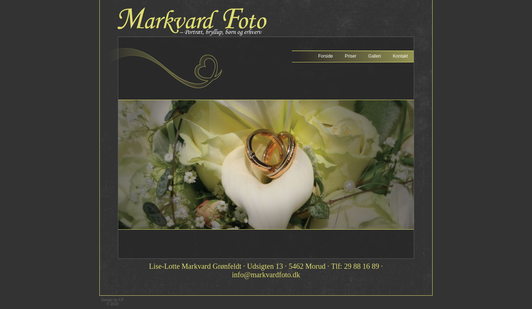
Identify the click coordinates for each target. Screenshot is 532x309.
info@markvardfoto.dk (266, 275)
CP (121, 300)
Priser (350, 56)
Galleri (374, 56)
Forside (325, 56)
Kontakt (400, 56)
